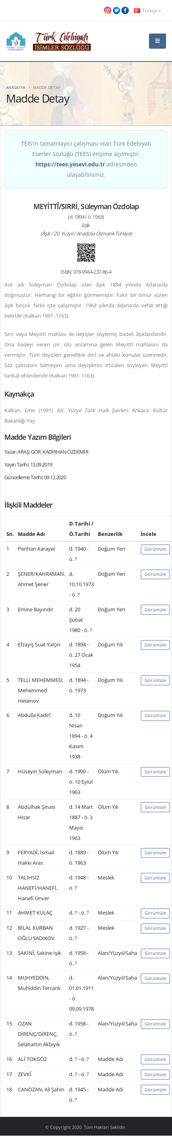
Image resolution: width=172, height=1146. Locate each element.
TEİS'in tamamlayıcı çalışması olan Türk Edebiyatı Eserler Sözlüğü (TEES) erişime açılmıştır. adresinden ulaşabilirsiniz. (86, 159)
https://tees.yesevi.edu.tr (70, 164)
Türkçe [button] (147, 10)
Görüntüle (155, 549)
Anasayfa (15, 87)
